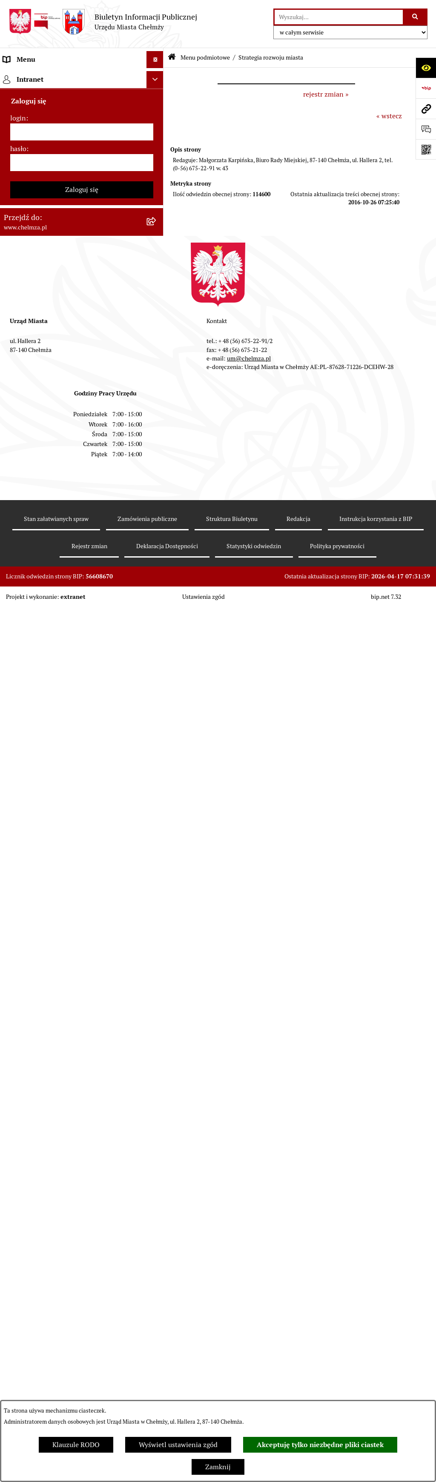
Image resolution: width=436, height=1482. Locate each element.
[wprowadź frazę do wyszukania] (338, 17)
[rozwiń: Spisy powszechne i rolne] (157, 919)
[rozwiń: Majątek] (157, 369)
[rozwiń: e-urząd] (157, 189)
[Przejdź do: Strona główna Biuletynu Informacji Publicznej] (172, 57)
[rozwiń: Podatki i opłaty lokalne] (157, 415)
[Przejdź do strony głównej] (103, 22)
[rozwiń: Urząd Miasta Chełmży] (157, 166)
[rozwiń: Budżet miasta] (157, 324)
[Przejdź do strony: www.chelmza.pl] (426, 108)
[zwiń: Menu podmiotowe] (157, 77)
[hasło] (81, 1168)
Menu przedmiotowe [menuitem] (34, 1031)
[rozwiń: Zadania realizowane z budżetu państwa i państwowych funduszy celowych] (157, 886)
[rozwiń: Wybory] (157, 437)
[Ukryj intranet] (155, 1085)
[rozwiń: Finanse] (157, 392)
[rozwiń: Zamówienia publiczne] (157, 279)
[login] (81, 1138)
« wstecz (389, 116)
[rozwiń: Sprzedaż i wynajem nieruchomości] (157, 302)
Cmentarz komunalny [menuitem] (36, 1065)
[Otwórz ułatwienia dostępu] (426, 67)
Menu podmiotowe (205, 57)
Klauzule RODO (76, 1444)
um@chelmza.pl (249, 1364)
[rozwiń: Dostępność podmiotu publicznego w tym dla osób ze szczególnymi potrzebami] (157, 786)
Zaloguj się (81, 1195)
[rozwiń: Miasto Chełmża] (157, 121)
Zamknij (218, 1466)
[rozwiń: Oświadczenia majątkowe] (157, 538)
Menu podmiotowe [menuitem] (32, 76)
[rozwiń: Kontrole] (157, 583)
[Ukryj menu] (155, 59)
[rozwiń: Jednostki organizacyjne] (157, 257)
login (18, 1124)
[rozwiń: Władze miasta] (157, 144)
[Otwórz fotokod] (426, 149)
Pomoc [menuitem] (13, 1048)
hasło (18, 1154)
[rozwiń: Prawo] (157, 234)
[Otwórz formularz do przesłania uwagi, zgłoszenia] (426, 129)
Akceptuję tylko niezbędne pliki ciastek (320, 1444)
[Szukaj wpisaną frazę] (415, 17)
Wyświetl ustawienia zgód (178, 1444)
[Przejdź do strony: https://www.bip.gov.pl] (426, 88)
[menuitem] (82, 99)
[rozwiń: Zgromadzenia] (157, 695)
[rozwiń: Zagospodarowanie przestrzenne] (157, 605)
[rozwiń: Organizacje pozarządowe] (157, 482)
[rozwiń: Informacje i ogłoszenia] (157, 560)
